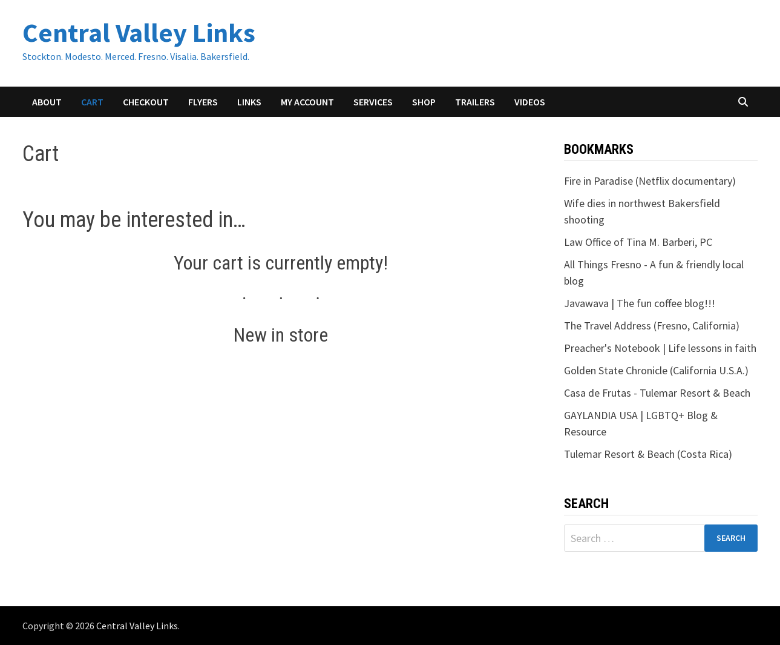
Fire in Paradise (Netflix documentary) (650, 181)
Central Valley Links (138, 32)
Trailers (475, 102)
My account (307, 102)
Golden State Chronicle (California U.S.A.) (656, 370)
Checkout (146, 102)
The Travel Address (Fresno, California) (651, 325)
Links (249, 102)
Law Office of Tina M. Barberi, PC (638, 242)
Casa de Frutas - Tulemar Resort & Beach (657, 393)
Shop (424, 102)
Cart (92, 102)
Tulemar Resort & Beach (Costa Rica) (648, 454)
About (47, 102)
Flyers (203, 102)
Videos (529, 102)
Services (373, 102)
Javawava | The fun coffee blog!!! (639, 303)
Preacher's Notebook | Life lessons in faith (660, 348)
